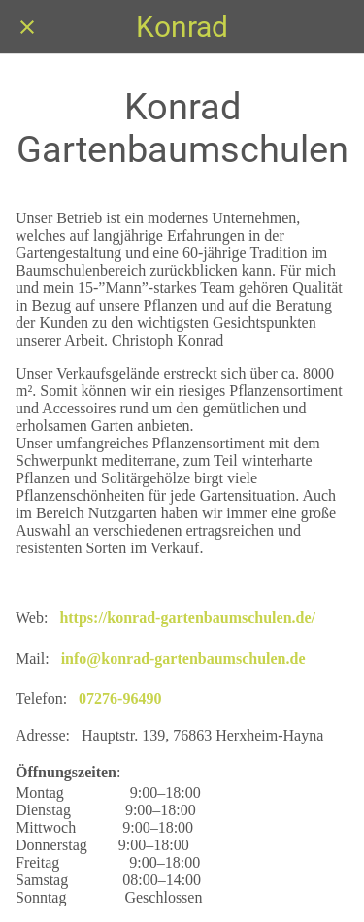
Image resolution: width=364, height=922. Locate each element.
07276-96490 (120, 698)
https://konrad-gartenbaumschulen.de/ (187, 617)
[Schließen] (27, 27)
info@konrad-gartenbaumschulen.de (183, 658)
